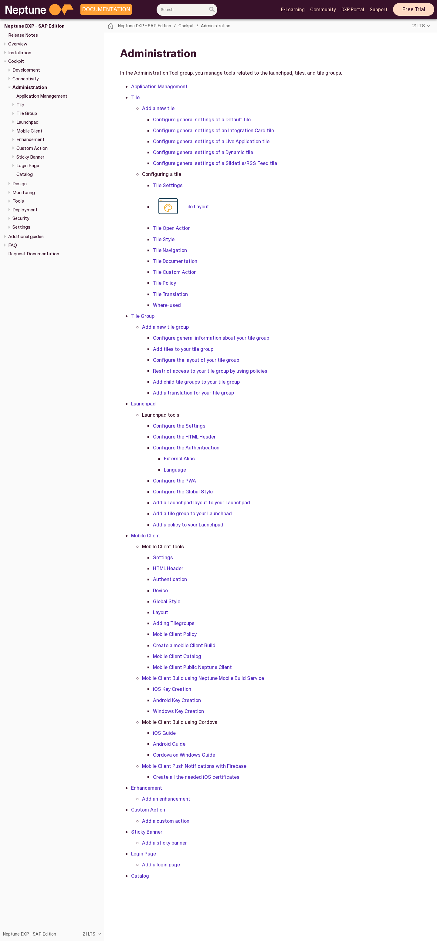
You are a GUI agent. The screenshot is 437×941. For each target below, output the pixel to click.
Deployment (25, 210)
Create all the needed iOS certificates (196, 777)
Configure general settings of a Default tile (202, 119)
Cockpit (16, 61)
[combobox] (187, 10)
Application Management (41, 96)
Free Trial (413, 9)
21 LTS (418, 26)
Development (26, 70)
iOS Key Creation (172, 689)
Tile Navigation (170, 250)
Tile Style (163, 239)
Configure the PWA (174, 480)
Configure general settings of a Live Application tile (211, 141)
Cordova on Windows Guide (184, 754)
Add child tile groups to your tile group (196, 381)
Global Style (166, 601)
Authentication (170, 579)
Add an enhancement (166, 798)
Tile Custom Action (175, 272)
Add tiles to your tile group (183, 349)
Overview (17, 44)
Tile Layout (181, 206)
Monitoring (23, 193)
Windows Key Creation (178, 711)
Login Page (27, 166)
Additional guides (26, 237)
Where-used (167, 305)
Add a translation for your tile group (193, 392)
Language (175, 469)
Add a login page (161, 864)
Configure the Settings (179, 425)
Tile (20, 105)
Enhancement (30, 139)
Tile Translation (170, 294)
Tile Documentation (175, 261)
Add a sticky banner (164, 842)
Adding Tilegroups (174, 623)
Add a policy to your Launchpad (188, 524)
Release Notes (23, 35)
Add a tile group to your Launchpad (192, 513)
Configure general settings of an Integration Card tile (213, 130)
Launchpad (27, 122)
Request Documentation (33, 254)
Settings (21, 227)
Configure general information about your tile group (211, 337)
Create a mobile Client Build (184, 645)
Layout (160, 612)
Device (160, 590)
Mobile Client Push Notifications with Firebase (194, 766)
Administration (29, 87)
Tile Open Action (172, 228)
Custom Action (32, 148)
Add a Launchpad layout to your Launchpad (201, 502)
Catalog (24, 174)
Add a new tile (158, 108)
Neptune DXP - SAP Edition (34, 26)
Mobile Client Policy (175, 634)
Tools (18, 201)
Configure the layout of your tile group (196, 360)
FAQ (12, 245)
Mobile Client (29, 131)
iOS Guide (164, 733)
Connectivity (25, 79)
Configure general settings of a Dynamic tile (203, 152)
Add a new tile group (165, 327)
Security (20, 218)
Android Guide (169, 744)
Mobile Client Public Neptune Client (192, 667)
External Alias (179, 458)
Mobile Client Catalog (177, 656)
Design (19, 184)
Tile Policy (164, 283)
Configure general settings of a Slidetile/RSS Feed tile (215, 163)
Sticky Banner (30, 157)
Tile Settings (168, 185)
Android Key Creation (177, 700)
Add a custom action (165, 821)
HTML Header (168, 568)
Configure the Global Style (183, 491)
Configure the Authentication (186, 447)
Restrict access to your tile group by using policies (210, 371)
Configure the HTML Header (184, 436)
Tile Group (26, 113)
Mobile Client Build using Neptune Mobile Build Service (203, 678)
